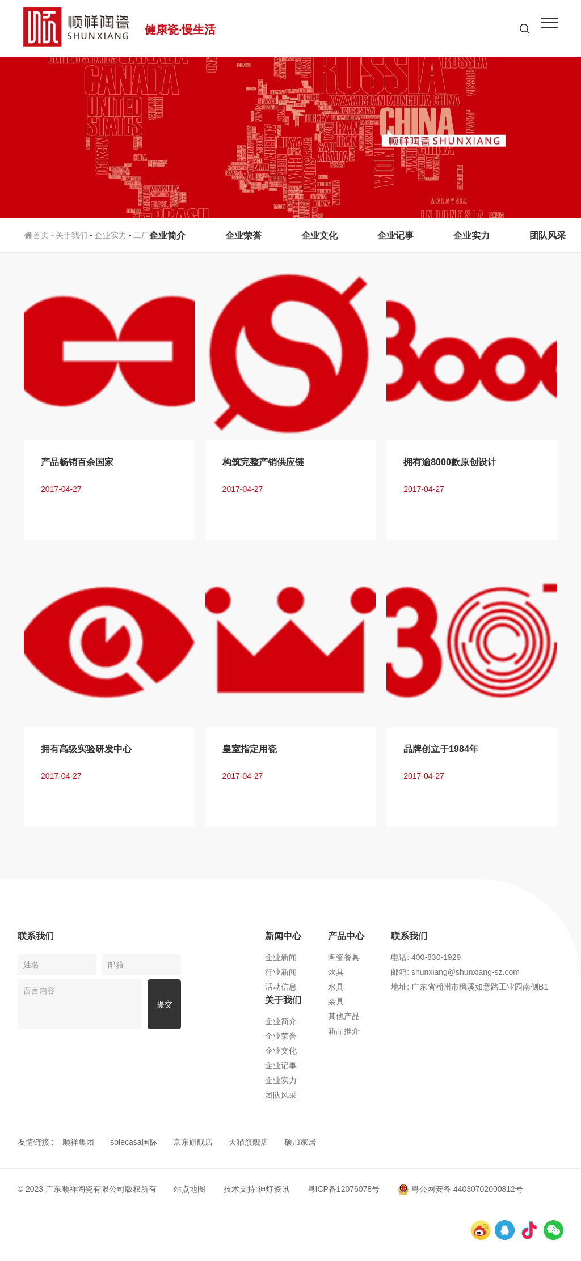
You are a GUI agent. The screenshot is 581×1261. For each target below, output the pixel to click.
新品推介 (344, 1030)
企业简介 (167, 235)
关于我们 (71, 235)
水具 (336, 986)
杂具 (336, 1001)
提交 (164, 1004)
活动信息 (281, 986)
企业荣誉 (243, 235)
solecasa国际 (133, 1142)
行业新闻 (281, 971)
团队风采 (547, 235)
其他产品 (344, 1016)
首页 (40, 235)
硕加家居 (300, 1142)
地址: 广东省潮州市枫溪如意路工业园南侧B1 (469, 986)
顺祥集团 (78, 1142)
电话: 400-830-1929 (426, 957)
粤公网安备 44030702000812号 (460, 1189)
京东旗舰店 (193, 1142)
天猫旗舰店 (248, 1142)
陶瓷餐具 (344, 957)
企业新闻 (281, 957)
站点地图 (189, 1189)
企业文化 (319, 235)
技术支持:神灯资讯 (256, 1189)
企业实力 (471, 235)
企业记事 (395, 235)
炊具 (336, 971)
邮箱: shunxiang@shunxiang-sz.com (455, 971)
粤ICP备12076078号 (344, 1189)
